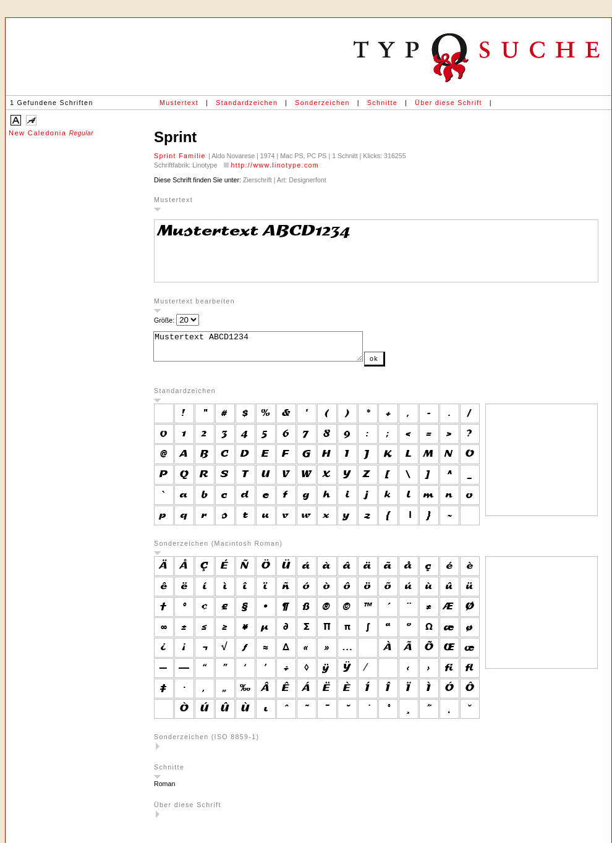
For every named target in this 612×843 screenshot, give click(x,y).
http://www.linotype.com (275, 165)
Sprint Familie (181, 155)
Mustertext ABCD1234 (270, 349)
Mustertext (178, 102)
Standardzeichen (247, 102)
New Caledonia (51, 133)
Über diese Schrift (448, 102)
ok (398, 364)
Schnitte (382, 102)
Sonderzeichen (322, 102)
